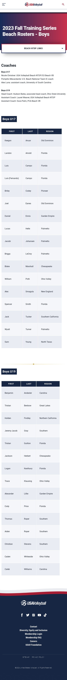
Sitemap (26, 657)
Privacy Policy (38, 657)
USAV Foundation (34, 645)
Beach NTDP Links (33, 48)
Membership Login (33, 634)
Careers (33, 641)
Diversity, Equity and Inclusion (33, 630)
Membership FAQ (33, 637)
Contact (33, 626)
